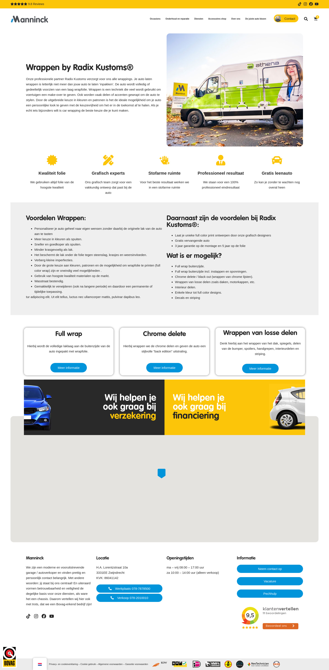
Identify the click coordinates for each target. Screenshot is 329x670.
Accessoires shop (218, 19)
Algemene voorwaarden (110, 664)
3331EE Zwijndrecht (110, 572)
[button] (306, 18)
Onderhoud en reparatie (178, 19)
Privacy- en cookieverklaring (63, 664)
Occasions (156, 19)
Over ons (236, 19)
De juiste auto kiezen (256, 19)
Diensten (199, 19)
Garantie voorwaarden (136, 664)
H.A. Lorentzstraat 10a (112, 567)
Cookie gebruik (88, 664)
